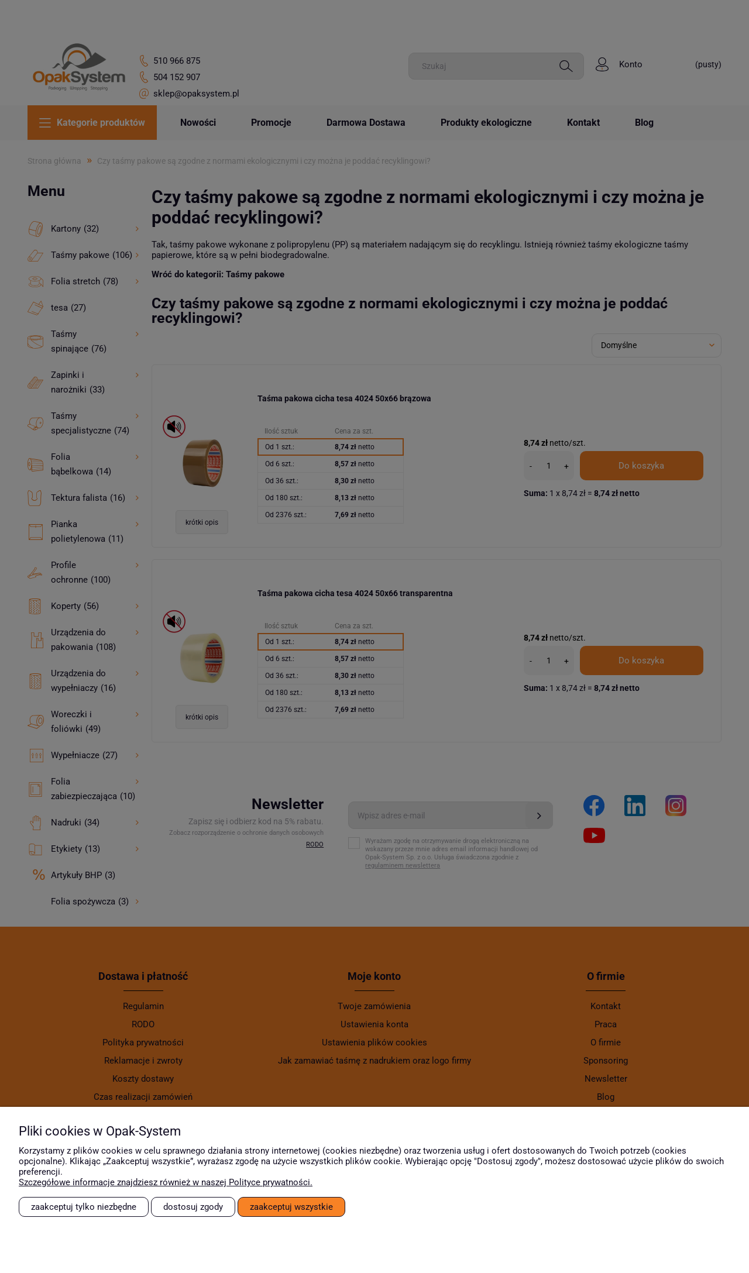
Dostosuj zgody (193, 1207)
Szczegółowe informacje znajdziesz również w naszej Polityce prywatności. (165, 1182)
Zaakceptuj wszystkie (291, 1207)
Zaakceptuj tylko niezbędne (83, 1207)
